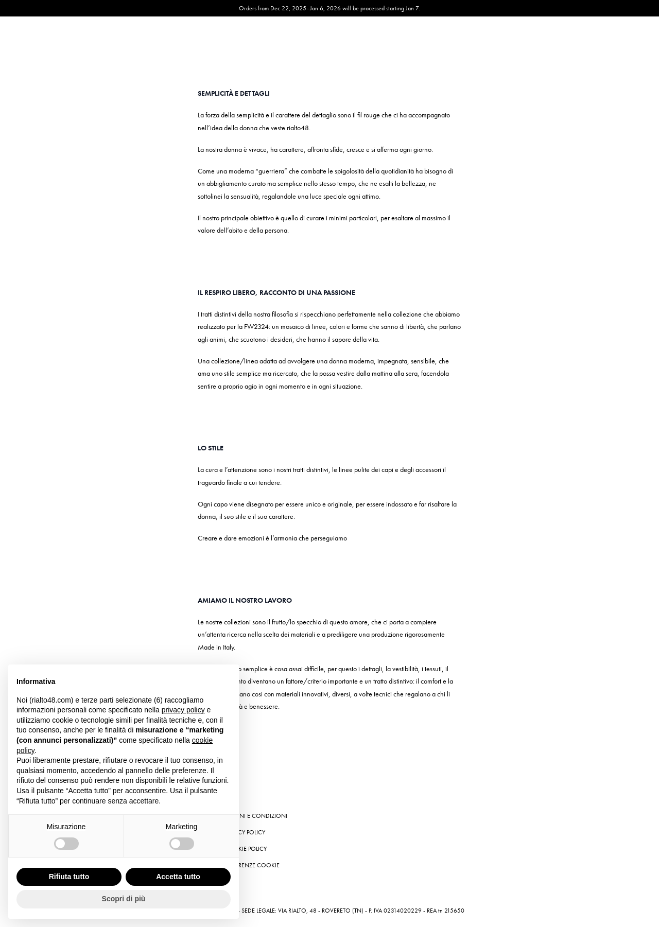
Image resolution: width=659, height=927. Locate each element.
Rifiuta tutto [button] (69, 876)
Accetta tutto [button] (178, 876)
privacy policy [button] (183, 710)
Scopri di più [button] (124, 899)
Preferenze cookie (252, 865)
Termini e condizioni (255, 816)
